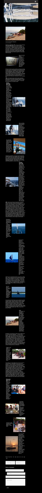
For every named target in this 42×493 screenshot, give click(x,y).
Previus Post (9, 462)
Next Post (18, 462)
